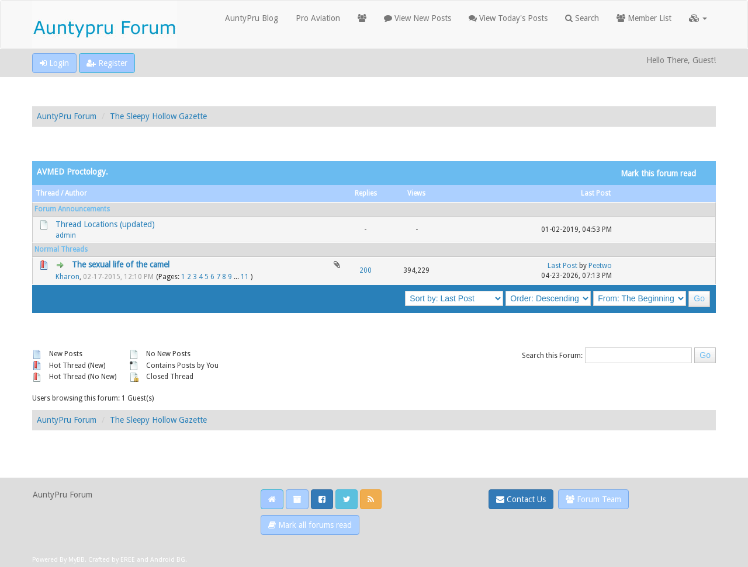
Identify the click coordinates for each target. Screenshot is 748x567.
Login (54, 63)
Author (76, 193)
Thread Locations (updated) (105, 224)
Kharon (67, 277)
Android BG (167, 559)
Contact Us (521, 499)
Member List (644, 18)
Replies (366, 193)
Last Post (596, 193)
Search (582, 18)
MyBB (76, 559)
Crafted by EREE (111, 559)
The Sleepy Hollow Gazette (158, 116)
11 (245, 277)
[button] (698, 18)
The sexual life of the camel (120, 264)
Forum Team (593, 499)
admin (66, 235)
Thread (47, 193)
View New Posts (417, 18)
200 (365, 270)
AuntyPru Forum (66, 116)
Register (106, 63)
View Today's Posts (508, 18)
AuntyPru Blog (251, 18)
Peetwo (600, 266)
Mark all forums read (310, 525)
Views (416, 193)
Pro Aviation (318, 18)
